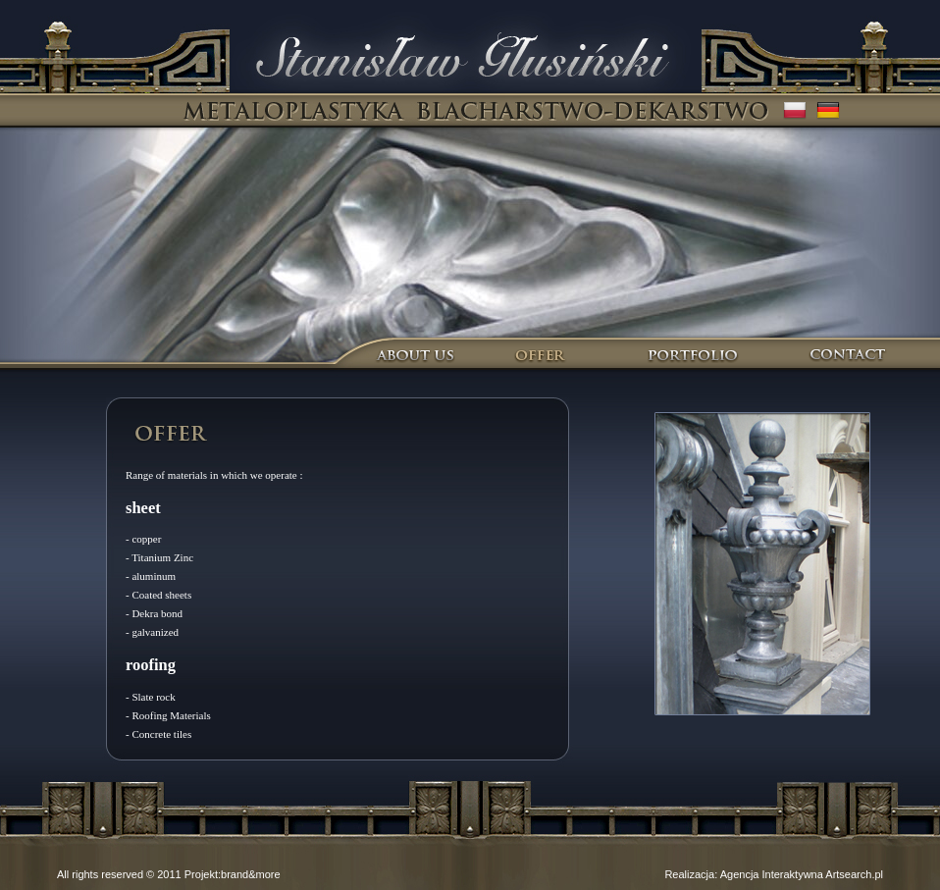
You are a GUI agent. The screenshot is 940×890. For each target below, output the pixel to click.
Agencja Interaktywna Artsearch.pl (801, 874)
